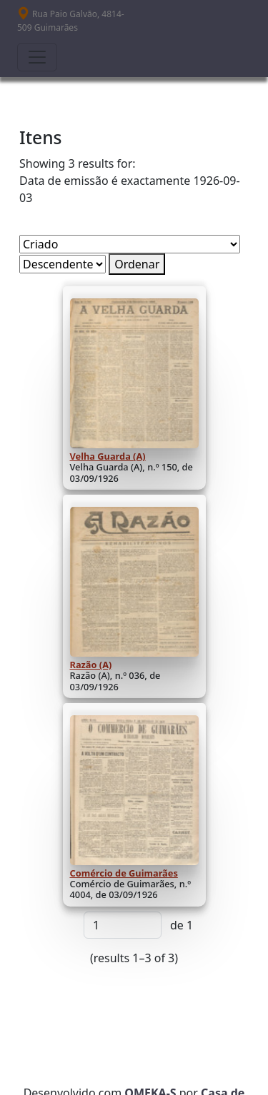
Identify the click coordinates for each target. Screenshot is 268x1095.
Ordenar (136, 264)
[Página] (123, 925)
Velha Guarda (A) (108, 456)
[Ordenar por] (129, 244)
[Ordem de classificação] (62, 264)
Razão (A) (91, 664)
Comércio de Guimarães (124, 873)
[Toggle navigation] (37, 57)
